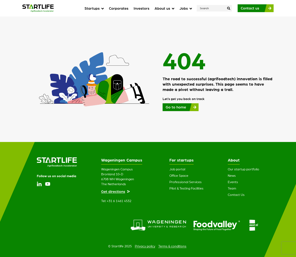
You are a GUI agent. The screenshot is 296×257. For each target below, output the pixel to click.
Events (233, 182)
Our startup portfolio (243, 169)
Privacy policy (145, 246)
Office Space (178, 175)
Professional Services (185, 182)
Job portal (177, 169)
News (232, 175)
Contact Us (236, 195)
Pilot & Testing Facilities (186, 188)
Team (232, 188)
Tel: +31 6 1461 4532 (116, 201)
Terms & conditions (172, 246)
